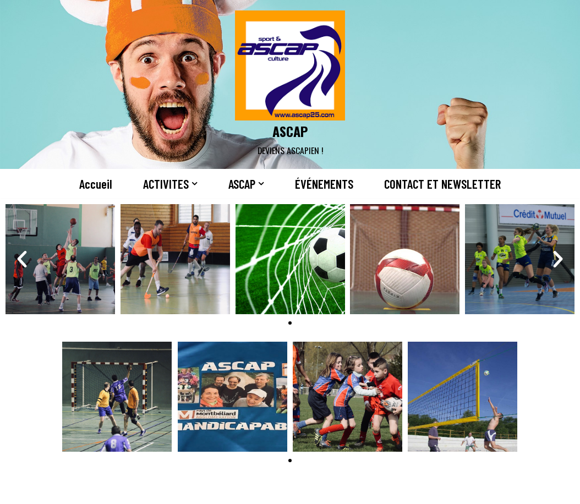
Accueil (95, 183)
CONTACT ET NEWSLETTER (442, 183)
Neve (18, 489)
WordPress (121, 489)
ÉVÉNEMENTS (324, 183)
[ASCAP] (290, 84)
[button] (194, 183)
